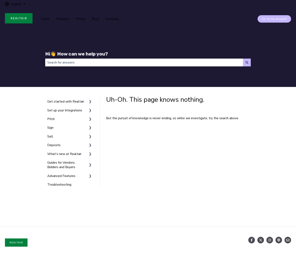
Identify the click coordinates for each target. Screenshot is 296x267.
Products (62, 19)
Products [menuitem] (88, 211)
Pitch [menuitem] (51, 119)
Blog (95, 19)
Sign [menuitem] (50, 127)
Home (45, 19)
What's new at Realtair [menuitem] (64, 154)
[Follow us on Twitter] (260, 240)
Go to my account (274, 19)
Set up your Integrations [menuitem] (64, 110)
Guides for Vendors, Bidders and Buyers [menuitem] (61, 164)
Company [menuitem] (265, 211)
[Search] (247, 62)
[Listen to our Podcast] (278, 240)
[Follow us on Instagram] (269, 240)
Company (112, 19)
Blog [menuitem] (205, 211)
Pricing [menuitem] (149, 211)
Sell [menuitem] (50, 136)
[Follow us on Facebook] (251, 240)
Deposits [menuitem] (54, 145)
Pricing (80, 19)
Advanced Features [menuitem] (61, 176)
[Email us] (287, 240)
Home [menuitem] (28, 211)
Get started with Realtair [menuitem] (65, 101)
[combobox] (144, 62)
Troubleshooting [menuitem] (59, 184)
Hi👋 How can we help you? (76, 54)
